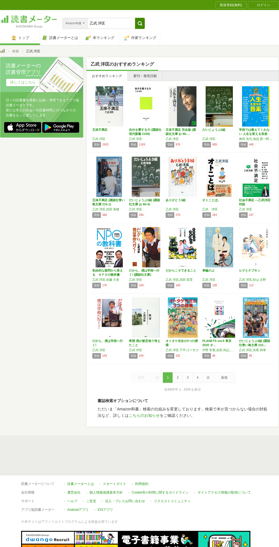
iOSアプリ (105, 484)
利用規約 (141, 458)
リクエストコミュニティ (172, 475)
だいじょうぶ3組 (213, 129)
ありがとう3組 (176, 200)
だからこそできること (181, 270)
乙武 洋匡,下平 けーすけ (182, 350)
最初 (141, 378)
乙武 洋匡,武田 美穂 (105, 209)
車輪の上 (208, 270)
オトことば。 (211, 200)
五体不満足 (100, 129)
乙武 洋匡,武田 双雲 (179, 279)
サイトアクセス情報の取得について (224, 467)
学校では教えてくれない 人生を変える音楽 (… (254, 134)
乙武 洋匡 (98, 139)
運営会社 (74, 467)
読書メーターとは (80, 458)
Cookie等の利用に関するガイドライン (160, 467)
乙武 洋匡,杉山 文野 (252, 279)
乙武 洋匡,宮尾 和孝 (252, 350)
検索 (15, 51)
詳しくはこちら (23, 82)
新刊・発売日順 (145, 76)
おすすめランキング (107, 76)
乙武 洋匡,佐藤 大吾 (105, 279)
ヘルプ (72, 475)
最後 (224, 378)
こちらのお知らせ (144, 415)
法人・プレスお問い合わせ (125, 475)
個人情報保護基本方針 (106, 467)
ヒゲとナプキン (249, 270)
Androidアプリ (78, 484)
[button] (140, 23)
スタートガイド (114, 458)
